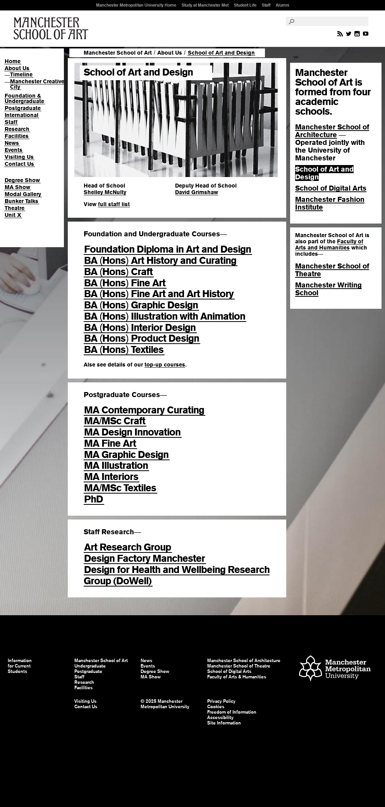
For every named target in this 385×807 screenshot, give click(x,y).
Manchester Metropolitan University (335, 669)
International (21, 115)
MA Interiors (111, 476)
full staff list (114, 204)
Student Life (245, 5)
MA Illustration (116, 465)
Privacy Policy (221, 701)
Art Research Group (127, 547)
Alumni (282, 5)
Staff (266, 5)
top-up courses (164, 364)
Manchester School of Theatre (332, 270)
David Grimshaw (196, 192)
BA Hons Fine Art (124, 283)
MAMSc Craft (114, 421)
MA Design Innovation (132, 432)
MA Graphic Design (126, 454)
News (12, 143)
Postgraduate (23, 108)
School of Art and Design (324, 173)
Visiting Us (19, 157)
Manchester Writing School (328, 289)
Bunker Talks (21, 201)
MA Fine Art (110, 443)
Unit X (13, 215)
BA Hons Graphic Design (141, 305)
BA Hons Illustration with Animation (164, 316)
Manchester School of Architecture (332, 131)
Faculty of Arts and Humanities (329, 244)
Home (13, 61)
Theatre (14, 208)
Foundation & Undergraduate (24, 98)
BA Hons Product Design (141, 338)
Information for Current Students (20, 666)
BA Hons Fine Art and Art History (159, 293)
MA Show (17, 187)
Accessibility (220, 717)
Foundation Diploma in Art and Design (167, 249)
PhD (93, 499)
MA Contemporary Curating (144, 410)
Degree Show (22, 180)
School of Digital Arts (330, 188)
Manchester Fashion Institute (329, 203)
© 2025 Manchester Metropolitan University (165, 704)
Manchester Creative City (37, 84)
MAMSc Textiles (120, 488)
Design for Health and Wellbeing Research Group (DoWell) (177, 575)
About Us (17, 68)
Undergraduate (90, 666)
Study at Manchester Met (205, 5)
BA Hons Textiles (123, 349)
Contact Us (19, 164)
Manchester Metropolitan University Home (136, 5)
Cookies (215, 706)
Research (17, 129)
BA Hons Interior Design (140, 327)
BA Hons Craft (118, 271)
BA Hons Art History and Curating (160, 260)
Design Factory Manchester (144, 558)
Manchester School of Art (52, 28)
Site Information (224, 723)
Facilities (17, 136)
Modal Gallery (23, 194)
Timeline (21, 74)
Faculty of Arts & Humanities (236, 677)
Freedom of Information (231, 712)
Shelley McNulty (105, 192)
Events (13, 150)
